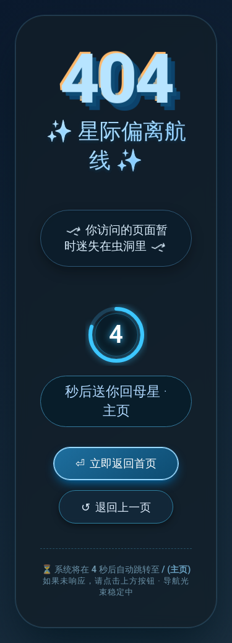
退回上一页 (116, 507)
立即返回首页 (116, 463)
